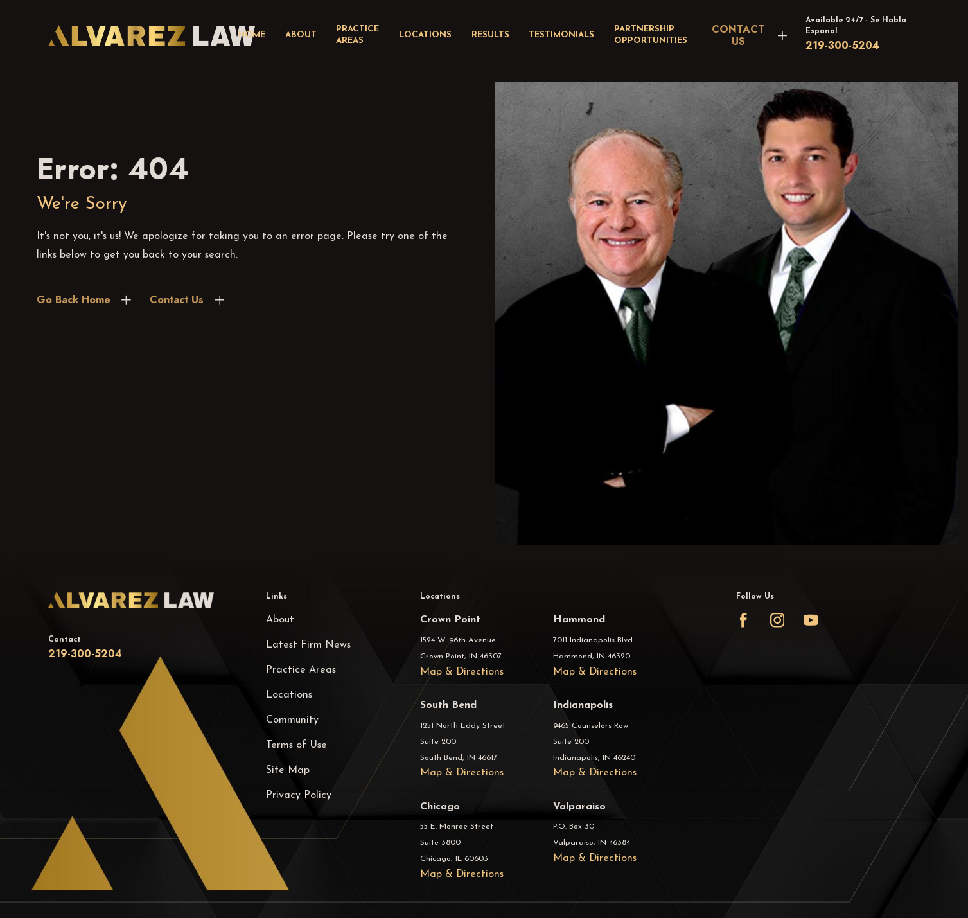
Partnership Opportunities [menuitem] (650, 35)
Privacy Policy (298, 795)
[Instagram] (777, 620)
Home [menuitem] (251, 35)
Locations (289, 695)
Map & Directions (462, 672)
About (280, 620)
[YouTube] (811, 620)
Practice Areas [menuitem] (357, 35)
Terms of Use (296, 745)
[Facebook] (743, 620)
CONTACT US (738, 35)
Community (292, 720)
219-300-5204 (842, 45)
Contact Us (177, 299)
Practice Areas (301, 670)
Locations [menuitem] (425, 35)
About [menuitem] (301, 35)
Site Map (288, 770)
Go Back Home (73, 299)
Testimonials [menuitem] (561, 35)
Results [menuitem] (490, 35)
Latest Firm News (308, 645)
